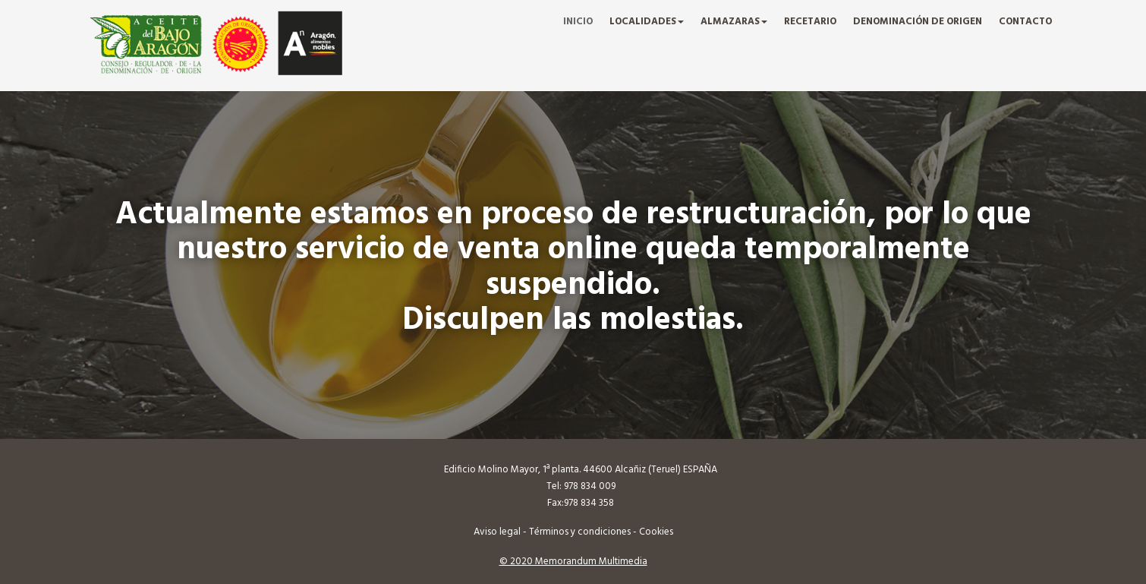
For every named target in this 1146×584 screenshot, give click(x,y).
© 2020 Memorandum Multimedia (573, 562)
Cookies (656, 532)
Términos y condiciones (580, 532)
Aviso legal (497, 532)
